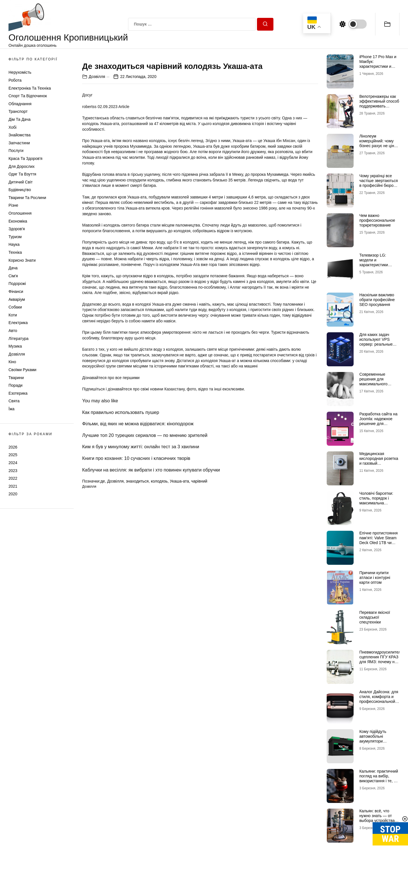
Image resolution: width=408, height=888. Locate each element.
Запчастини (19, 143)
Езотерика (17, 393)
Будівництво (19, 189)
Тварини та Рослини (27, 197)
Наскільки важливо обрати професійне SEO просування (377, 300)
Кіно (12, 362)
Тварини (16, 377)
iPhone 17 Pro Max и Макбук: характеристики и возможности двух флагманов (377, 66)
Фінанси (15, 291)
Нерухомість (19, 72)
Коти (12, 315)
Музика (15, 346)
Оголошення (19, 213)
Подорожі (17, 283)
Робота (15, 80)
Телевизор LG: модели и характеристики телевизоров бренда (378, 262)
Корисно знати (22, 260)
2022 (12, 478)
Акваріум (16, 299)
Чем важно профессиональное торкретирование (377, 220)
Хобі (12, 127)
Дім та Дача (19, 119)
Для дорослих (21, 166)
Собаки (15, 307)
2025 (12, 455)
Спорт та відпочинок (27, 96)
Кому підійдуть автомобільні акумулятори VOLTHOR (372, 738)
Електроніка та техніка (29, 88)
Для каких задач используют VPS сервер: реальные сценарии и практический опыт (376, 344)
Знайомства (19, 135)
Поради (15, 385)
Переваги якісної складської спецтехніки (374, 617)
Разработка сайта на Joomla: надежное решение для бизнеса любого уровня (378, 423)
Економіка (17, 221)
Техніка (15, 252)
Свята (14, 401)
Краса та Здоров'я (25, 158)
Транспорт (17, 111)
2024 (12, 462)
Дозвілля (16, 354)
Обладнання (19, 104)
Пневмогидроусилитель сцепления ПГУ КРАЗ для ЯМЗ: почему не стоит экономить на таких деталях (381, 661)
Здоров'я (16, 229)
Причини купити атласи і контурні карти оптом (374, 577)
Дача (13, 268)
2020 (12, 494)
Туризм (15, 236)
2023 (12, 470)
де (102, 614)
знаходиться (137, 614)
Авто (12, 330)
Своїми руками (22, 369)
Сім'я (13, 276)
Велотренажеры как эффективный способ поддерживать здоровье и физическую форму (379, 106)
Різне (13, 205)
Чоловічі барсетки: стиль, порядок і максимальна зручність (376, 500)
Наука (14, 244)
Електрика (18, 322)
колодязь (159, 614)
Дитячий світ (20, 182)
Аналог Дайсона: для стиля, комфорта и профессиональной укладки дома (378, 699)
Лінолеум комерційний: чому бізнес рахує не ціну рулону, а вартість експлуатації (377, 145)
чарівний (199, 614)
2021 (12, 486)
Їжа (11, 409)
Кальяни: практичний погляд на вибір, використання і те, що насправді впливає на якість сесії (379, 780)
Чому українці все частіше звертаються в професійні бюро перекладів (378, 183)
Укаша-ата (179, 614)
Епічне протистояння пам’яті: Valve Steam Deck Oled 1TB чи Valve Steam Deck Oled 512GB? (378, 542)
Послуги (16, 150)
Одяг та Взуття (22, 174)
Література (18, 338)
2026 (12, 447)
